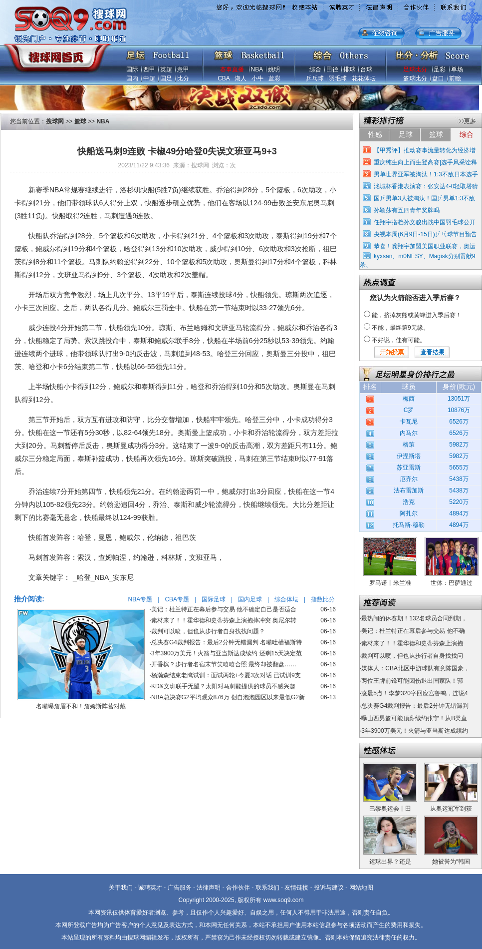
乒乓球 (315, 78)
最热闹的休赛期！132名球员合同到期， (414, 618)
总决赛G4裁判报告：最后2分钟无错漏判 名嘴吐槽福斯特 (226, 642)
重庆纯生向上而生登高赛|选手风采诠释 (425, 162)
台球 (366, 69)
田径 (332, 69)
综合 (315, 69)
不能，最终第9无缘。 (400, 327)
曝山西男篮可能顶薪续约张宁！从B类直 (414, 718)
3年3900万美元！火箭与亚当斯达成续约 (414, 730)
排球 (349, 69)
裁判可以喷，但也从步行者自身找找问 (412, 655)
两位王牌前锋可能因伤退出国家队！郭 (412, 680)
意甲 (183, 69)
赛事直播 (232, 69)
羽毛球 (338, 78)
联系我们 (267, 887)
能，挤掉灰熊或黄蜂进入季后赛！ (417, 315)
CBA (224, 78)
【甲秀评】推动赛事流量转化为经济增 (425, 150)
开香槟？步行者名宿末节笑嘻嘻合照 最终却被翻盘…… (223, 664)
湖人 (240, 78)
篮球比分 (415, 78)
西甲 (149, 69)
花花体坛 (364, 78)
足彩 (440, 69)
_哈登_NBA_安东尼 (103, 577)
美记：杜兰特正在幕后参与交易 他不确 (413, 630)
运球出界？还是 (390, 861)
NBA (257, 69)
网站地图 (361, 887)
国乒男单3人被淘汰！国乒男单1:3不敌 (424, 198)
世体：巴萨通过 (452, 582)
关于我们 (121, 887)
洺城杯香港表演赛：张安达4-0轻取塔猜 (426, 186)
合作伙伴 (238, 887)
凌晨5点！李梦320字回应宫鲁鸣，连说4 (414, 693)
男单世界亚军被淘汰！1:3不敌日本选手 (426, 174)
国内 (132, 78)
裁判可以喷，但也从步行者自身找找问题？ (208, 631)
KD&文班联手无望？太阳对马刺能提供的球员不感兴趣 (223, 686)
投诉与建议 (329, 887)
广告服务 (180, 887)
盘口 (438, 78)
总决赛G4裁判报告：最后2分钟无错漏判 (415, 705)
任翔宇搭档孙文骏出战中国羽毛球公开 (425, 222)
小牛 (257, 78)
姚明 (274, 69)
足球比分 (415, 69)
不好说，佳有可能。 (399, 340)
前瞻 (455, 78)
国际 (132, 69)
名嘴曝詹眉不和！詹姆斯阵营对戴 (81, 706)
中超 (149, 78)
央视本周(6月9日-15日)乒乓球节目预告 (425, 234)
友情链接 (296, 887)
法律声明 (209, 887)
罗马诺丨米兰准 (390, 582)
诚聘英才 (150, 887)
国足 (166, 78)
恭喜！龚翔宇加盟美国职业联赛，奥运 (425, 246)
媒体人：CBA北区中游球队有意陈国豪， (415, 668)
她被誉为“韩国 (451, 861)
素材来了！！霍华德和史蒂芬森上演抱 (412, 643)
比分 (183, 78)
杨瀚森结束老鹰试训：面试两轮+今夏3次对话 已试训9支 (226, 675)
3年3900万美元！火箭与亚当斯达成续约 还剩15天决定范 (226, 653)
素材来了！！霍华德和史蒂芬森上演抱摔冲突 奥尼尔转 (223, 620)
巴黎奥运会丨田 (390, 808)
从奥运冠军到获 (451, 808)
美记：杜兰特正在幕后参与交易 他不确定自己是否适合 (223, 609)
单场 (457, 69)
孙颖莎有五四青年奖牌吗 (407, 210)
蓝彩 (274, 78)
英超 (166, 69)
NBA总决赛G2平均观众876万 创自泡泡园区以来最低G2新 (228, 697)
